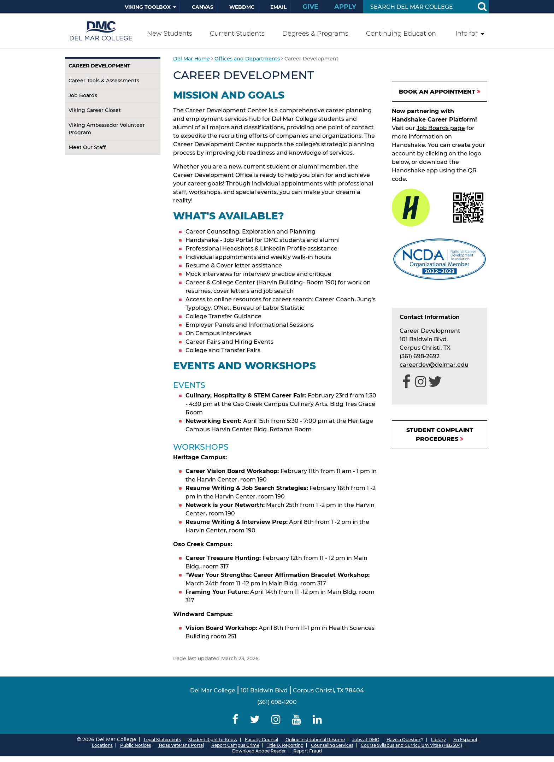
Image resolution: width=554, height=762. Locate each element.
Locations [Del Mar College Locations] (102, 745)
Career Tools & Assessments (104, 80)
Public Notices (135, 745)
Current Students (237, 33)
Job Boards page (441, 128)
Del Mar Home (191, 58)
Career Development (99, 66)
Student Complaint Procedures (439, 434)
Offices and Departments (247, 58)
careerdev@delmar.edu (434, 364)
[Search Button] (482, 7)
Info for (466, 33)
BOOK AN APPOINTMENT (437, 91)
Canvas (202, 7)
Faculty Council (261, 739)
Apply (345, 7)
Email (278, 7)
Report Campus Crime (235, 745)
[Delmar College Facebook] (235, 719)
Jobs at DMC (365, 739)
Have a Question (404, 739)
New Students (169, 33)
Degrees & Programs (315, 33)
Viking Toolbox (148, 7)
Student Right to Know (212, 739)
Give (310, 7)
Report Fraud (307, 751)
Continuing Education (401, 33)
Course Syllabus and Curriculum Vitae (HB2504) (411, 745)
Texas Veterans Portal (181, 745)
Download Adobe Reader (259, 751)
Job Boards (83, 95)
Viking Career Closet (95, 110)
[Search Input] (417, 7)
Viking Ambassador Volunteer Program (107, 129)
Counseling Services (332, 745)
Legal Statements (162, 739)
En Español (465, 739)
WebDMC (241, 7)
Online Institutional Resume (315, 739)
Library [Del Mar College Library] (438, 739)
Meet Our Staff (87, 147)
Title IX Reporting (285, 745)
